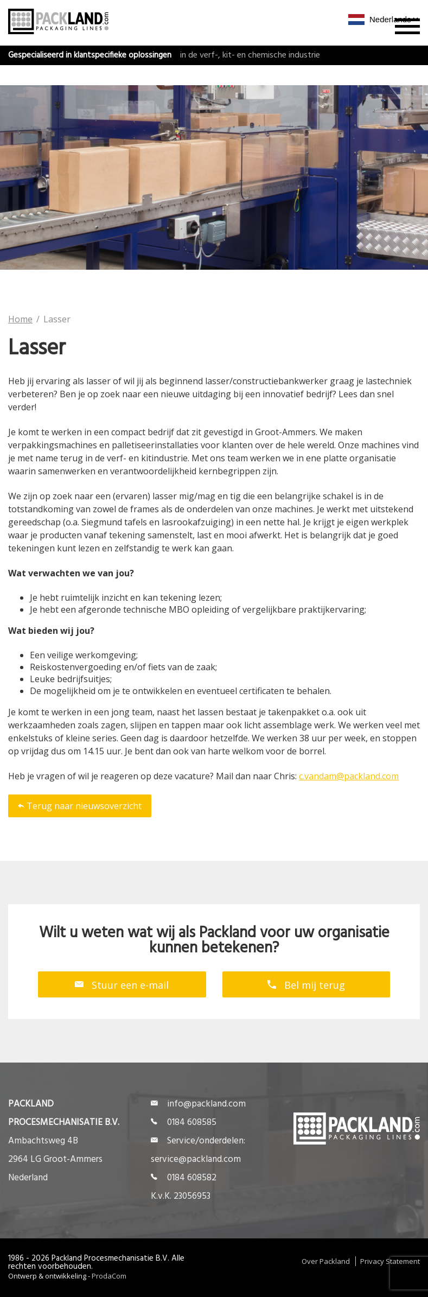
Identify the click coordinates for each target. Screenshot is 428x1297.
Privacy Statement (390, 1261)
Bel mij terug (306, 984)
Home (20, 319)
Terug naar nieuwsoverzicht (80, 806)
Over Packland (326, 1261)
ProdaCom (109, 1276)
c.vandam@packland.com (349, 776)
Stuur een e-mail (122, 984)
